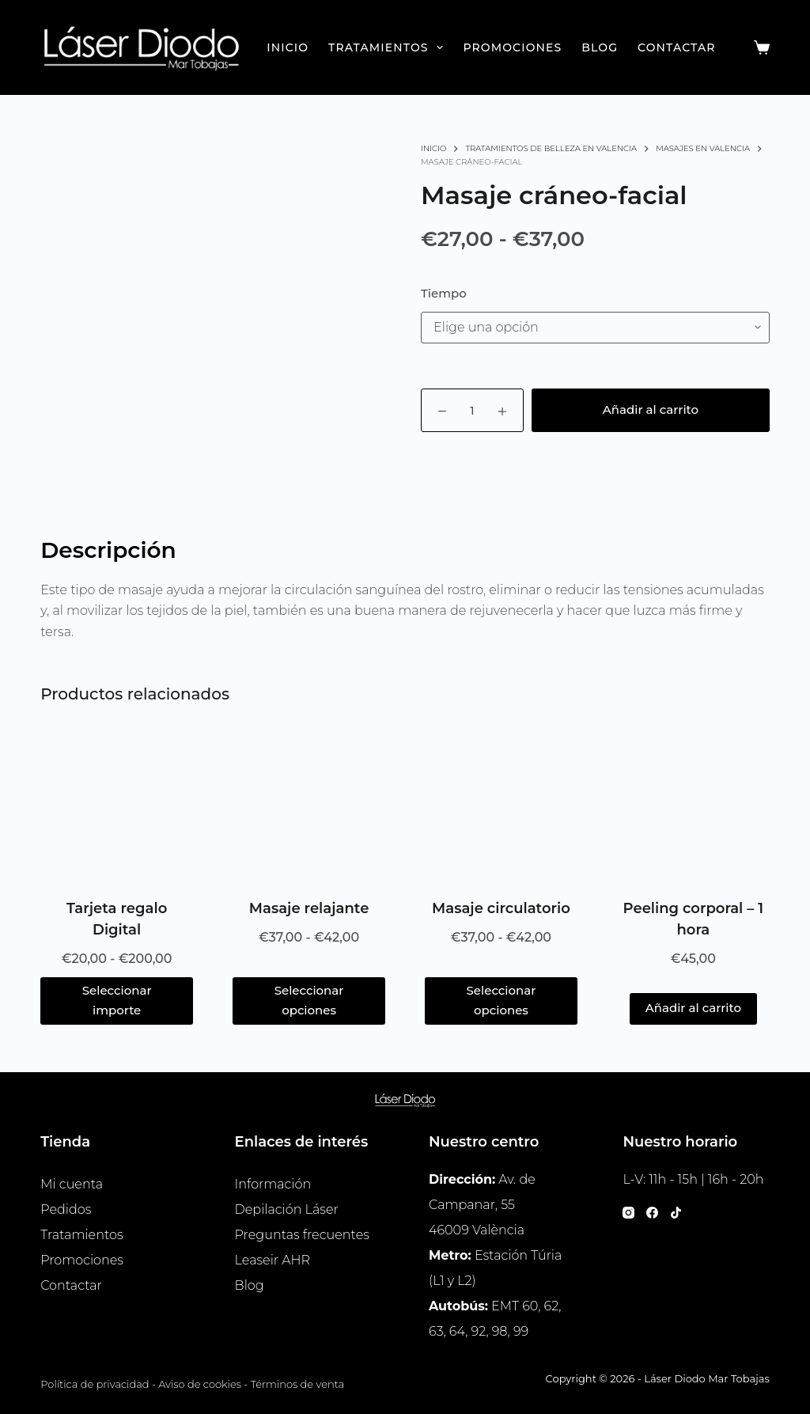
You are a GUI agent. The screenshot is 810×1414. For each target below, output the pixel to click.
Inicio (287, 47)
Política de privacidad (94, 1384)
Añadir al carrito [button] (693, 1007)
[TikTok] (676, 1213)
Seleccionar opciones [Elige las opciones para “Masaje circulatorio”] (501, 1000)
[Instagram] (628, 1213)
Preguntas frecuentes (302, 1234)
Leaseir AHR (272, 1260)
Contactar (676, 47)
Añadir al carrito (650, 409)
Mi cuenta (71, 1184)
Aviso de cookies (199, 1384)
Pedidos (65, 1209)
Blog (599, 47)
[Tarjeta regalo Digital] (116, 806)
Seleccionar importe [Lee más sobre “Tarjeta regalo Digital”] (117, 1000)
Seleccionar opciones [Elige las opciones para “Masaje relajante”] (309, 1000)
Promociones (512, 47)
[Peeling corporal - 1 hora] (693, 806)
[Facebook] (652, 1213)
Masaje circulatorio (501, 908)
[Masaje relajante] (309, 806)
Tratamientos (388, 47)
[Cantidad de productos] (472, 410)
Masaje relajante (309, 908)
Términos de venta (298, 1384)
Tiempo (444, 293)
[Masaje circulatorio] (501, 806)
